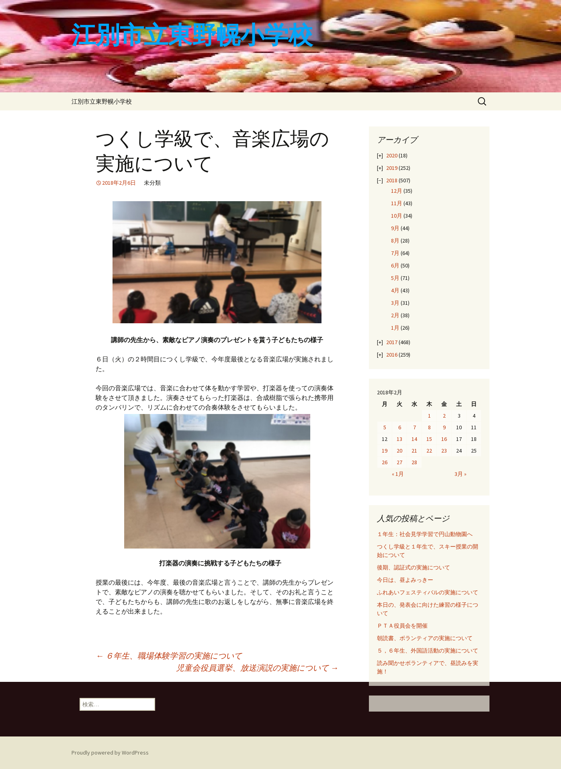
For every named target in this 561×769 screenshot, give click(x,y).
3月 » (461, 473)
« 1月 (398, 473)
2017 (391, 342)
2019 (391, 167)
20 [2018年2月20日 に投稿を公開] (399, 450)
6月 (395, 265)
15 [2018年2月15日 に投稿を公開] (429, 439)
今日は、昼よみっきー (405, 579)
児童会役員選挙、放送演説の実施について (257, 668)
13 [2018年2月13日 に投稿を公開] (399, 439)
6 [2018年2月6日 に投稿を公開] (399, 427)
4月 (395, 290)
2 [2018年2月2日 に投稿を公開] (444, 415)
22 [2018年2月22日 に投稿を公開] (429, 450)
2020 (391, 155)
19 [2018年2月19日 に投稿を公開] (384, 450)
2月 (395, 315)
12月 (396, 190)
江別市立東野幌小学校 (102, 101)
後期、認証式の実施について (413, 567)
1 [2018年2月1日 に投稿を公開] (429, 415)
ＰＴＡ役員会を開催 (402, 625)
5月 (395, 277)
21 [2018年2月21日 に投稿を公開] (414, 450)
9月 (395, 228)
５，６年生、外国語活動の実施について (427, 650)
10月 (396, 215)
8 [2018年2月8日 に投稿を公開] (429, 427)
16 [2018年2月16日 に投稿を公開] (444, 439)
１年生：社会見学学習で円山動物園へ (425, 534)
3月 (395, 302)
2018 (391, 180)
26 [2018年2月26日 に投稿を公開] (384, 462)
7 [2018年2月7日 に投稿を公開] (414, 427)
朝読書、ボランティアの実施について (425, 638)
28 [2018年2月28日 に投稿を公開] (414, 462)
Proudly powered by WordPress (110, 752)
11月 (396, 203)
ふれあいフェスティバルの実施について (427, 592)
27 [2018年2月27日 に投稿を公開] (399, 462)
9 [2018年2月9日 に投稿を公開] (444, 427)
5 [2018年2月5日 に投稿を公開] (384, 427)
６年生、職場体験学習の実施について (169, 656)
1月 (395, 327)
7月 (395, 253)
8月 (395, 240)
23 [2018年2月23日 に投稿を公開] (444, 450)
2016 (391, 354)
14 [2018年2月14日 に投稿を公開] (414, 439)
